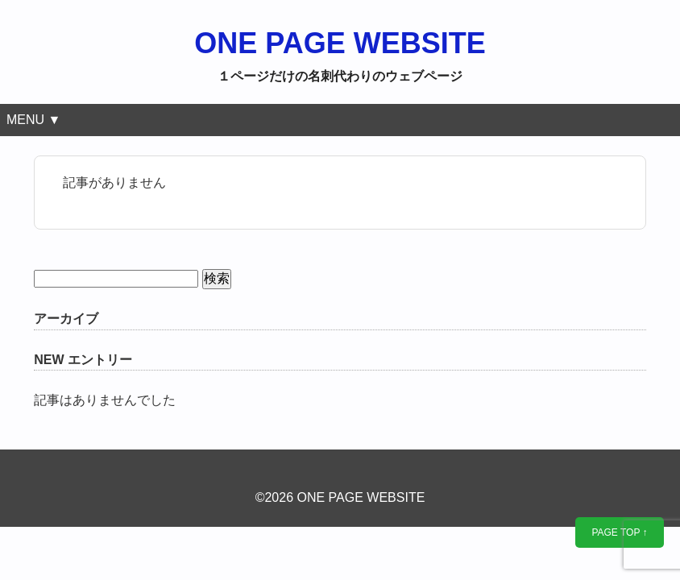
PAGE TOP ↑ (619, 532)
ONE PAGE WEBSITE (339, 43)
